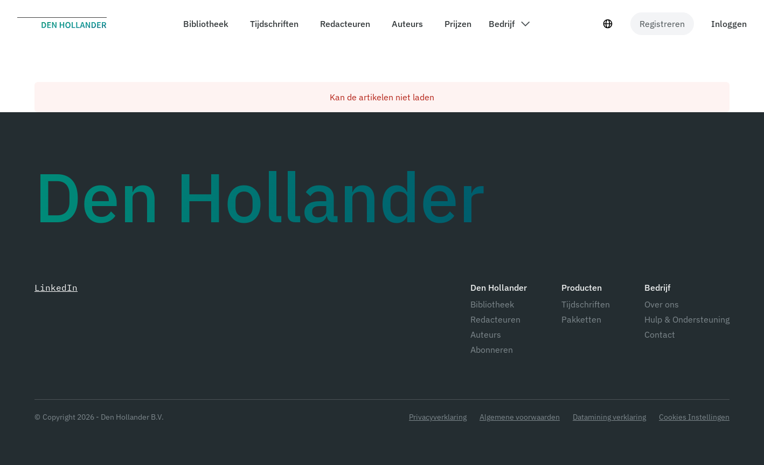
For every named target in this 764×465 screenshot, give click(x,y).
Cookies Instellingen (694, 417)
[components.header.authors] (405, 23)
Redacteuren (495, 319)
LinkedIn (56, 287)
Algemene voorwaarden (520, 417)
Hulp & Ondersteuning (687, 319)
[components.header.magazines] (272, 23)
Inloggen (729, 23)
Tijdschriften (585, 304)
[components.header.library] (203, 23)
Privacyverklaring (438, 417)
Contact (659, 334)
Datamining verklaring (609, 417)
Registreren (662, 23)
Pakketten (581, 319)
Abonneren (491, 349)
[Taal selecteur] (607, 23)
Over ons (661, 304)
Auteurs (485, 334)
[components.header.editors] (343, 23)
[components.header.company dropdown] (509, 23)
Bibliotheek (492, 304)
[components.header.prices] (455, 23)
